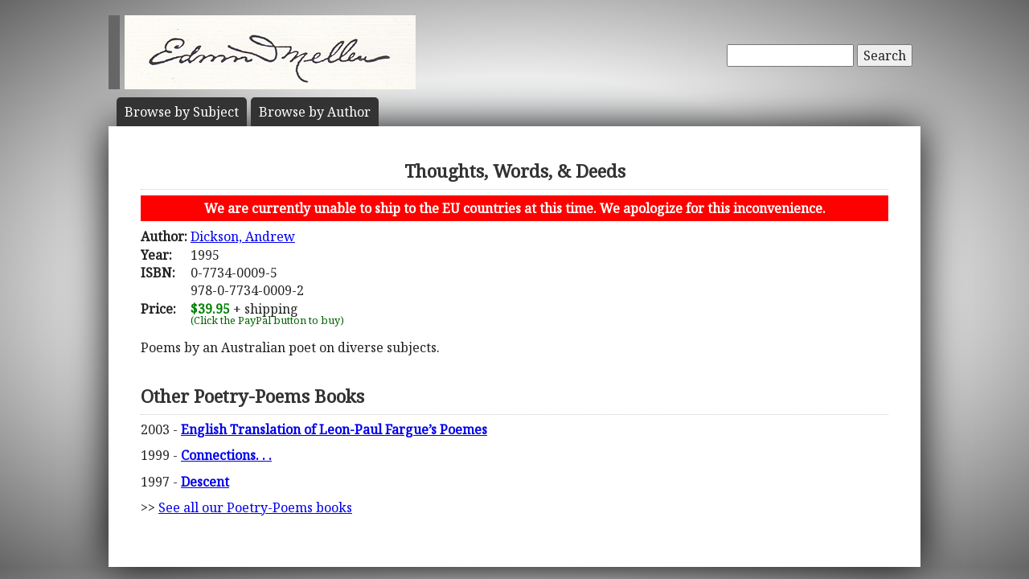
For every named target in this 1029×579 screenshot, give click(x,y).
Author (315, 111)
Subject (182, 111)
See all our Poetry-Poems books (255, 507)
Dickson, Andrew (243, 236)
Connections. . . (226, 455)
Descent (205, 482)
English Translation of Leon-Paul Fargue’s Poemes (334, 429)
